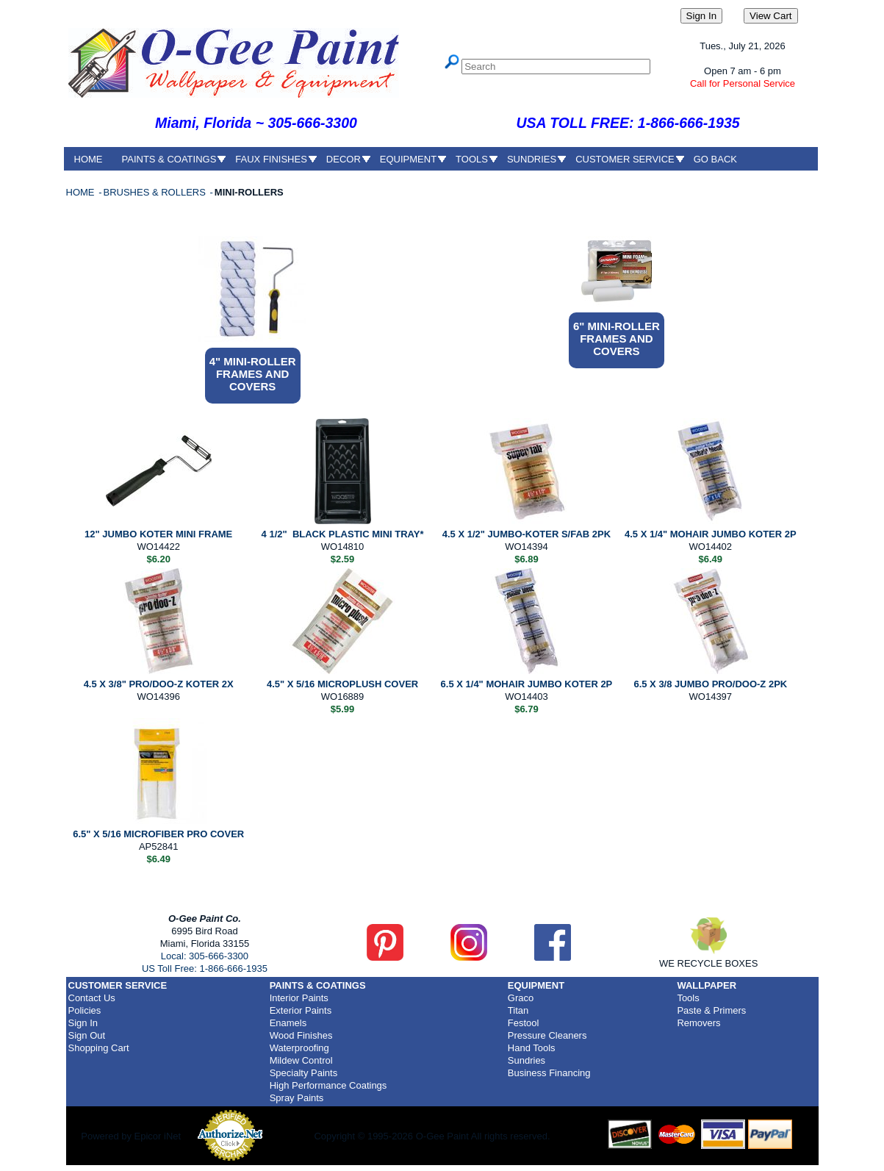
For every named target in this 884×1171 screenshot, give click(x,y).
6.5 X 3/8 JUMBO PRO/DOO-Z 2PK (710, 684)
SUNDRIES (531, 159)
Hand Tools (532, 1047)
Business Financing (549, 1072)
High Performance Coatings (328, 1085)
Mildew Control (301, 1060)
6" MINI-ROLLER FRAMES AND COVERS (616, 338)
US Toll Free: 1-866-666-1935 (204, 968)
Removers (698, 1022)
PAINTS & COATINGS (169, 159)
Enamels (288, 1022)
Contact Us (91, 997)
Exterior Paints (301, 1010)
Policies (84, 1010)
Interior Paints (299, 997)
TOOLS (472, 159)
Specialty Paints (304, 1072)
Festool (523, 1022)
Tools (688, 997)
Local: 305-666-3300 (204, 955)
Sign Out (87, 1035)
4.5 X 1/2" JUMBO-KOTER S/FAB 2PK (526, 534)
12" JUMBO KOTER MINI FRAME (158, 534)
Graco (520, 997)
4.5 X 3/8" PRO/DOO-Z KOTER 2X (159, 684)
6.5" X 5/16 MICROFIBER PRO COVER (158, 833)
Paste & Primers (711, 1010)
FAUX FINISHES (271, 159)
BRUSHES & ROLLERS (155, 192)
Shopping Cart (98, 1047)
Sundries (526, 1060)
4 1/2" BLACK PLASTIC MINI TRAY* (343, 534)
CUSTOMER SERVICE (625, 159)
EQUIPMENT (408, 159)
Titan (518, 1010)
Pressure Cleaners (547, 1035)
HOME (88, 159)
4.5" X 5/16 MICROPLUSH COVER (342, 684)
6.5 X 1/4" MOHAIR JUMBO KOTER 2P (527, 684)
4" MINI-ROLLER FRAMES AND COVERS (252, 374)
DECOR (343, 159)
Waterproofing (299, 1047)
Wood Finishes (301, 1035)
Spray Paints (297, 1097)
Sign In (83, 1022)
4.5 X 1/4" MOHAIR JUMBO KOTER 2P (711, 534)
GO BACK (715, 159)
